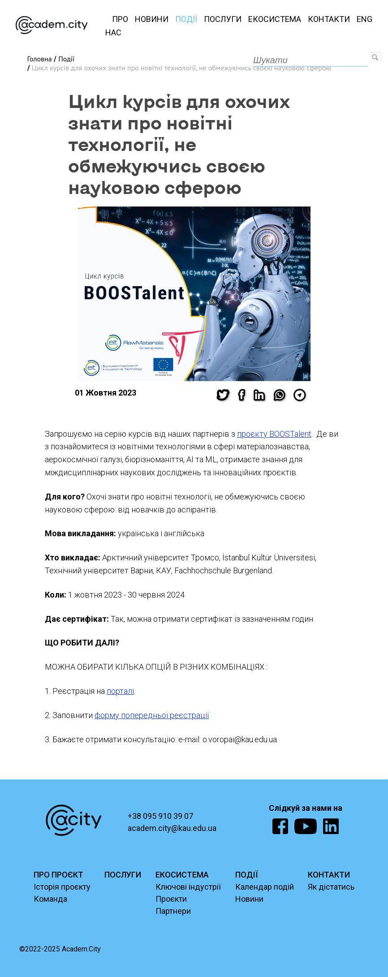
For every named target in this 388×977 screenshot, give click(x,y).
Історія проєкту (62, 886)
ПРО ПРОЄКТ (58, 874)
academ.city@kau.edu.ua (172, 828)
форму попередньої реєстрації (152, 715)
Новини (151, 19)
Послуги (222, 19)
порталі (120, 691)
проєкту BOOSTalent (274, 434)
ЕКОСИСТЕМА (182, 874)
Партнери (173, 911)
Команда (50, 899)
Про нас (116, 25)
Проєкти (171, 899)
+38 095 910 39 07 (160, 816)
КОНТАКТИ (329, 874)
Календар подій (264, 886)
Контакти (329, 19)
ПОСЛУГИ (122, 874)
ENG (364, 19)
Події (186, 19)
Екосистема (274, 19)
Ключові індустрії (188, 886)
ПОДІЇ (246, 874)
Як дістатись (331, 886)
